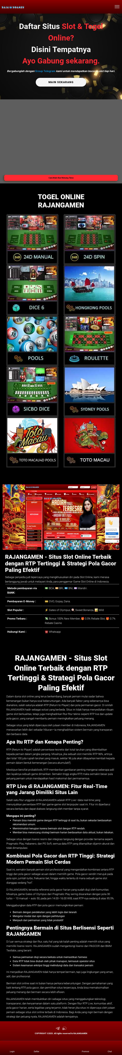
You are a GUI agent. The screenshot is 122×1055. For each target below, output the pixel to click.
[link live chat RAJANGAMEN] (64, 1029)
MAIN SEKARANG (61, 81)
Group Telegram (45, 71)
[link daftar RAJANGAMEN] (36, 1048)
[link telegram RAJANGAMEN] (58, 1029)
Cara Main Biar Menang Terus (61, 177)
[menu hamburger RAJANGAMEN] (117, 6)
